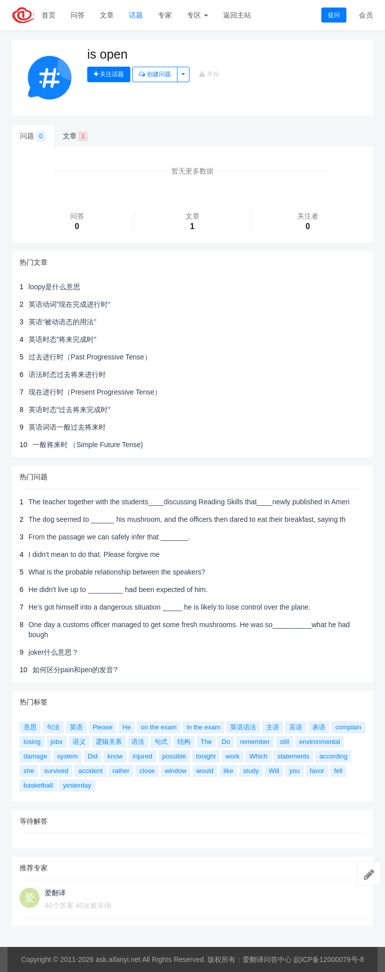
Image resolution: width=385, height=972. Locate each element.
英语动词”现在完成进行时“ (69, 304)
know (114, 756)
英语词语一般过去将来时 (67, 427)
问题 (33, 136)
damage (35, 756)
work (232, 756)
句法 (53, 727)
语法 (137, 741)
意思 (30, 727)
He (126, 727)
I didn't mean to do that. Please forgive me (94, 554)
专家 (165, 15)
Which (258, 756)
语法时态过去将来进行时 (67, 374)
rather (120, 770)
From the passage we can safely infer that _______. (109, 537)
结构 (183, 741)
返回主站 (237, 15)
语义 (79, 741)
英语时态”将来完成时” (62, 339)
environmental (319, 741)
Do (226, 741)
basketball (38, 785)
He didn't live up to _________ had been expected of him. (118, 590)
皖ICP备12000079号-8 (329, 959)
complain (348, 727)
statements (293, 756)
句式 (160, 741)
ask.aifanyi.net (118, 959)
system (67, 756)
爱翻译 (55, 893)
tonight (206, 756)
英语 (76, 727)
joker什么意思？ (54, 652)
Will (274, 770)
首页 (49, 15)
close (146, 770)
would (205, 770)
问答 (78, 15)
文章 (107, 15)
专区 (197, 15)
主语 (272, 727)
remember (255, 741)
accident (90, 770)
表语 (318, 727)
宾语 (295, 727)
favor (317, 770)
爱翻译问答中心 (267, 959)
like (229, 770)
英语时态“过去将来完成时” (69, 410)
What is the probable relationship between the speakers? (117, 572)
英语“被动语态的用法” (62, 322)
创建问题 (154, 74)
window (175, 770)
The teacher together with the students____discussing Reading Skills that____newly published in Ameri (189, 502)
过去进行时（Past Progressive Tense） (90, 357)
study (251, 770)
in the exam (203, 727)
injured (142, 756)
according (333, 756)
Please (103, 727)
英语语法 (243, 727)
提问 (334, 15)
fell (338, 770)
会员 (366, 15)
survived (56, 770)
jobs (57, 741)
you (294, 770)
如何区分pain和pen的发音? (75, 670)
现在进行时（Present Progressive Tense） (95, 392)
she (29, 770)
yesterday (77, 785)
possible (174, 756)
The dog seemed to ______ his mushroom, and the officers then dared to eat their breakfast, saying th (187, 519)
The (206, 741)
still (284, 741)
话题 (136, 15)
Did (93, 756)
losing (32, 741)
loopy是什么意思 (54, 287)
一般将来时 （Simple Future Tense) (88, 445)
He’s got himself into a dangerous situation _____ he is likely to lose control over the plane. (169, 607)
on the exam (159, 727)
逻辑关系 (109, 741)
